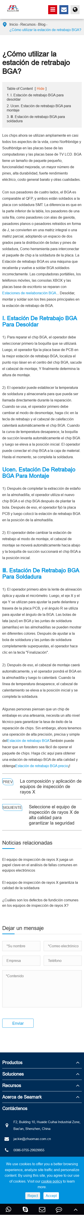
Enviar (18, 1023)
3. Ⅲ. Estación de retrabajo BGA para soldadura (36, 119)
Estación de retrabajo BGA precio (41, 766)
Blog (41, 24)
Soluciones (13, 1074)
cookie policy (51, 1181)
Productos (12, 1062)
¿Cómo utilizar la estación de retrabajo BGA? (45, 30)
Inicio (13, 24)
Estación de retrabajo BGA (28, 741)
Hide (40, 88)
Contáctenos (14, 1108)
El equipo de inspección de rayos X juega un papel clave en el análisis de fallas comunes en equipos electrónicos (39, 864)
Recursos (28, 24)
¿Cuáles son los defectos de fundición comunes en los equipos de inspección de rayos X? (40, 902)
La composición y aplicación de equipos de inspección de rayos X (51, 786)
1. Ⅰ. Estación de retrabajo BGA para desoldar (35, 97)
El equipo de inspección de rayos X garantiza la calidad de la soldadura (40, 885)
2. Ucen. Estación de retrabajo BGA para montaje (39, 108)
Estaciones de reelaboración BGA (29, 293)
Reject (33, 1196)
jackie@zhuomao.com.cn (26, 1138)
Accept (51, 1196)
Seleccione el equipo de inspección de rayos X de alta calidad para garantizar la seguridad (54, 814)
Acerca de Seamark (22, 1096)
